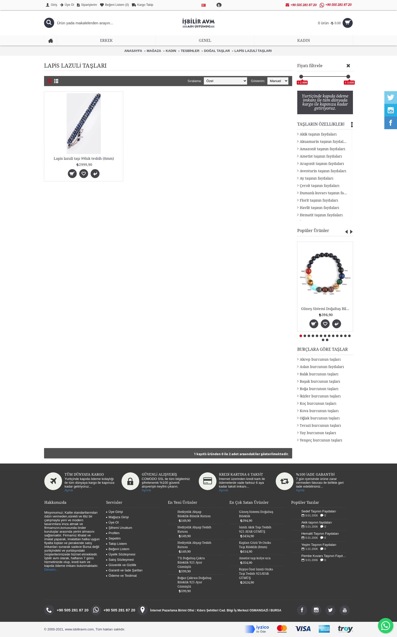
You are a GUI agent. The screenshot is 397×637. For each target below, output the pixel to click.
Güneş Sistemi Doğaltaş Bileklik (326, 309)
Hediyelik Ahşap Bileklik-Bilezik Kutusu (194, 514)
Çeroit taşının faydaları (319, 186)
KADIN (171, 51)
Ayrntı (69, 490)
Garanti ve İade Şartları (124, 570)
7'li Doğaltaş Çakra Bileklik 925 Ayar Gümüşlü (191, 562)
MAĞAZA (154, 51)
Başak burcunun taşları (320, 381)
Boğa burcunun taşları (319, 389)
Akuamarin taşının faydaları (324, 142)
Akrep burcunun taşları (320, 359)
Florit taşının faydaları (319, 200)
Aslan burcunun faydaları (322, 367)
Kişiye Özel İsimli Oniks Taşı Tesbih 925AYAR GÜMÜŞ (256, 574)
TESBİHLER (190, 51)
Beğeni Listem (117, 549)
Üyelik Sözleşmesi (120, 554)
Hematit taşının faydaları (321, 215)
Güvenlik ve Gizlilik (121, 565)
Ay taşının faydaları (316, 178)
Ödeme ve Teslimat (121, 575)
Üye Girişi (114, 512)
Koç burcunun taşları (318, 403)
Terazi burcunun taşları (320, 425)
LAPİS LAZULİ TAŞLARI (253, 51)
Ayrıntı (146, 490)
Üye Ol (112, 522)
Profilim (113, 533)
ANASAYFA (133, 51)
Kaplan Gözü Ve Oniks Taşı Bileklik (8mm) (255, 545)
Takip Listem (116, 544)
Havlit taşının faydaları (319, 208)
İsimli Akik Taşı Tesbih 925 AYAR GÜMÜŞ (255, 529)
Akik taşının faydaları (318, 134)
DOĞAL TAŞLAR (217, 51)
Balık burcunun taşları (319, 374)
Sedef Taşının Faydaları (318, 511)
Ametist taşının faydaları (321, 156)
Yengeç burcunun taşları (321, 440)
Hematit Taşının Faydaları (320, 533)
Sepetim (113, 538)
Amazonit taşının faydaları (322, 149)
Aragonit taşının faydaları (322, 164)
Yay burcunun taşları (318, 433)
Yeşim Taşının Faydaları (318, 545)
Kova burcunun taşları (319, 411)
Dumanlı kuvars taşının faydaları (326, 193)
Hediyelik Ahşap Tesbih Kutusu (194, 529)
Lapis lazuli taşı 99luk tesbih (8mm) (84, 159)
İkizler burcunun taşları (320, 396)
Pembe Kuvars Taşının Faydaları (324, 556)
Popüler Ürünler (313, 230)
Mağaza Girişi (117, 517)
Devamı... (51, 569)
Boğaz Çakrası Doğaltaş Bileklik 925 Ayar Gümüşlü (194, 582)
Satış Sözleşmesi (120, 560)
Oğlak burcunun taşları (320, 418)
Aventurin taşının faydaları (323, 171)
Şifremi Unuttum (119, 528)
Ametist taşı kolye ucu (255, 558)
